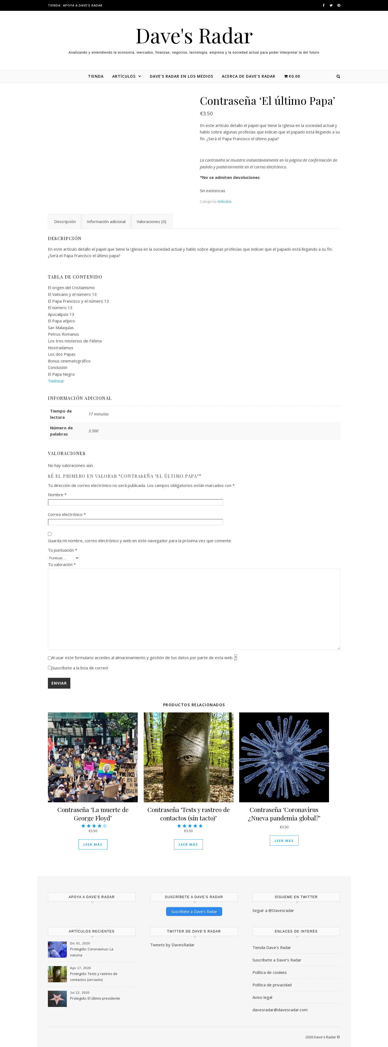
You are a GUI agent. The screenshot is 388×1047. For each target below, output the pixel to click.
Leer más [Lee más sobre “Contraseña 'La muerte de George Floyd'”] (93, 844)
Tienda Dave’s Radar (271, 947)
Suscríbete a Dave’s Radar (276, 959)
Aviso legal (262, 997)
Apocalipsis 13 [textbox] (61, 314)
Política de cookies (269, 972)
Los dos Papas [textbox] (61, 354)
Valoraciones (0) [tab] (151, 221)
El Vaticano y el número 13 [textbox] (72, 294)
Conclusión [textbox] (57, 367)
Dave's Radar (194, 35)
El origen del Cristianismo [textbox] (71, 287)
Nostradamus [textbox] (60, 347)
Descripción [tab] (65, 221)
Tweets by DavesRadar (172, 944)
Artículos (124, 76)
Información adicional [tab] (106, 221)
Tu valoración (62, 564)
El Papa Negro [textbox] (61, 374)
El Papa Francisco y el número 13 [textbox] (78, 301)
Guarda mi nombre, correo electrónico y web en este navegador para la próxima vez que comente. (140, 540)
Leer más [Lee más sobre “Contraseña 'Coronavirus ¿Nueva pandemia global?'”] (284, 841)
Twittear (56, 381)
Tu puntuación (62, 550)
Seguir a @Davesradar (273, 910)
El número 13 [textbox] (60, 307)
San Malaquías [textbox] (61, 327)
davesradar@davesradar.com (280, 1009)
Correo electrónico (67, 514)
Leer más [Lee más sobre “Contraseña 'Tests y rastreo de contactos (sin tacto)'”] (188, 844)
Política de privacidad (272, 984)
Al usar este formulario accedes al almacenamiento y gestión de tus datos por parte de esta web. (144, 657)
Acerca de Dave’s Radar (248, 76)
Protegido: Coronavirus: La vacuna (91, 951)
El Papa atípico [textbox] (61, 320)
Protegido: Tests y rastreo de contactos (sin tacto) (93, 976)
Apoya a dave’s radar (83, 5)
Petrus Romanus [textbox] (63, 334)
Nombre (57, 494)
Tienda (54, 5)
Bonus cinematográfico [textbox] (69, 361)
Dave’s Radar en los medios (181, 76)
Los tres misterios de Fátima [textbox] (75, 340)
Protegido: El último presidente (95, 998)
